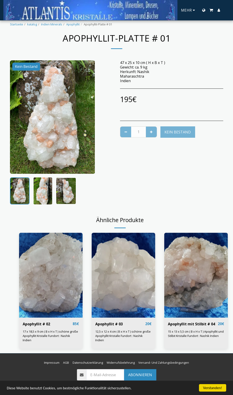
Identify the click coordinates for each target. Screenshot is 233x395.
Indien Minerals (51, 24)
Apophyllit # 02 (36, 323)
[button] (211, 10)
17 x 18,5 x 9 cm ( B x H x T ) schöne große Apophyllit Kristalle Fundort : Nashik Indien (50, 335)
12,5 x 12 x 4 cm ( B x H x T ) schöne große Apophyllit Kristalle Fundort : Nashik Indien (123, 335)
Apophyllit (73, 24)
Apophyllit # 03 (109, 323)
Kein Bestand (177, 132)
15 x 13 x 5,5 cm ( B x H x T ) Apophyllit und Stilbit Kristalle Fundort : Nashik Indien (196, 333)
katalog (32, 24)
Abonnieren (140, 374)
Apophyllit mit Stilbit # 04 (191, 323)
